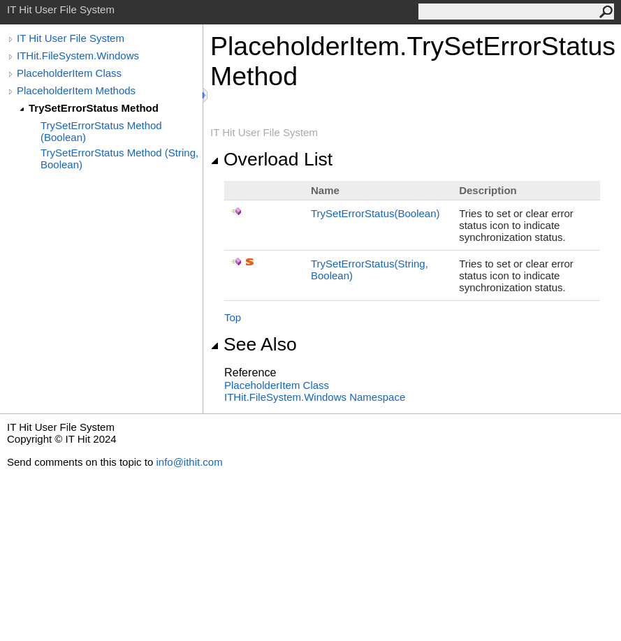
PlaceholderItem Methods (76, 90)
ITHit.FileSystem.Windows (78, 55)
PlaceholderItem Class (69, 73)
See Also (253, 344)
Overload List (271, 159)
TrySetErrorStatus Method (94, 108)
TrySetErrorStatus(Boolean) (375, 213)
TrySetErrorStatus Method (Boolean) (101, 131)
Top (232, 317)
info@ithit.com (189, 462)
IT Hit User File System (70, 38)
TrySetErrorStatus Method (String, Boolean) (119, 158)
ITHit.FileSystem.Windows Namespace (314, 397)
